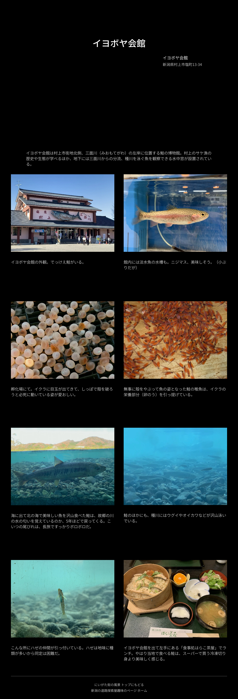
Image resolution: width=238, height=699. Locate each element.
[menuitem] (33, 15)
